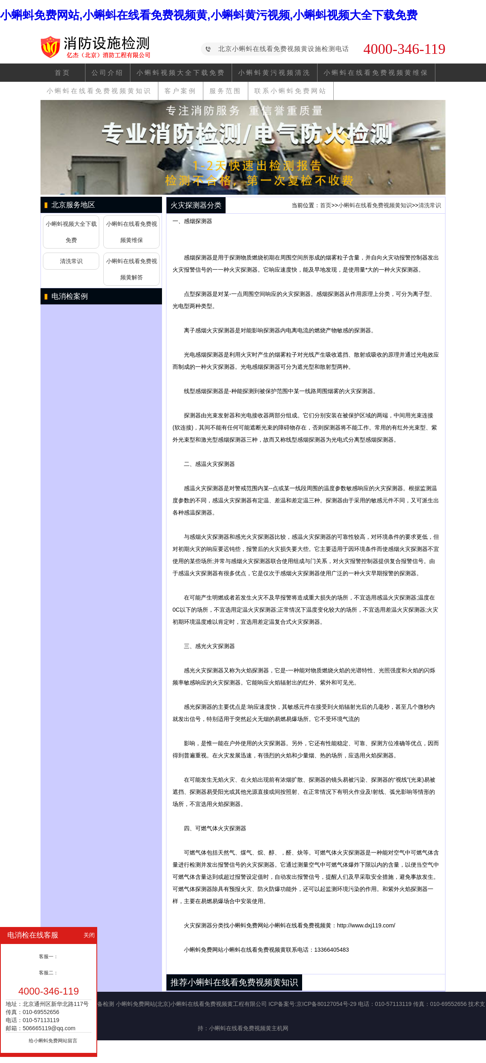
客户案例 (180, 90)
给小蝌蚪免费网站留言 (53, 1041)
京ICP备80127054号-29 (326, 1004)
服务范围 (225, 90)
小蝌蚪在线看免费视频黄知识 (99, 90)
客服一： (48, 956)
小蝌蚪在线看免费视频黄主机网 (248, 1028)
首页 (63, 72)
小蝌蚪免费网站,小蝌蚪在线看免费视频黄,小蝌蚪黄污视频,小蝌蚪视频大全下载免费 (209, 15)
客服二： (48, 973)
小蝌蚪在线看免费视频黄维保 (376, 72)
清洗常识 (71, 261)
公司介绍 (108, 72)
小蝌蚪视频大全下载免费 (181, 72)
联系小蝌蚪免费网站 (290, 90)
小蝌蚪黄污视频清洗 (274, 72)
